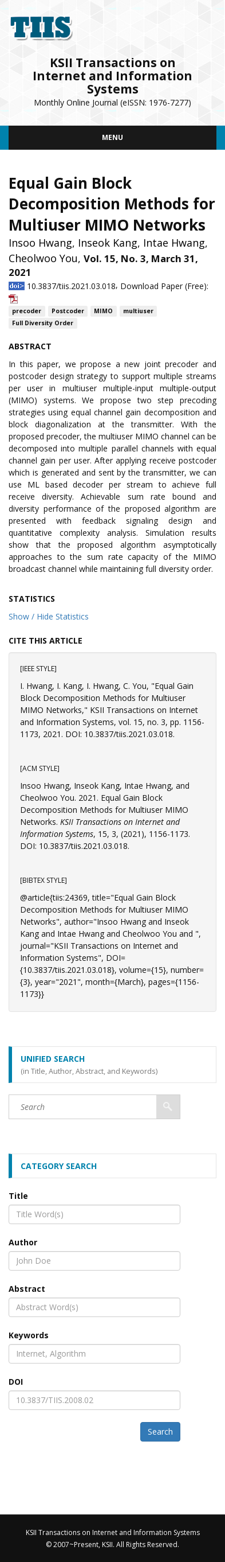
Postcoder (68, 311)
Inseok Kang (107, 243)
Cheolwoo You (43, 258)
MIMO (103, 311)
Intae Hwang (174, 243)
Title (18, 1195)
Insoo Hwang (40, 243)
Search (160, 1431)
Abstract (27, 1288)
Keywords (29, 1335)
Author (23, 1242)
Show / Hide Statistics (49, 616)
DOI (16, 1381)
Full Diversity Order (42, 323)
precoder (26, 311)
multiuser (138, 311)
